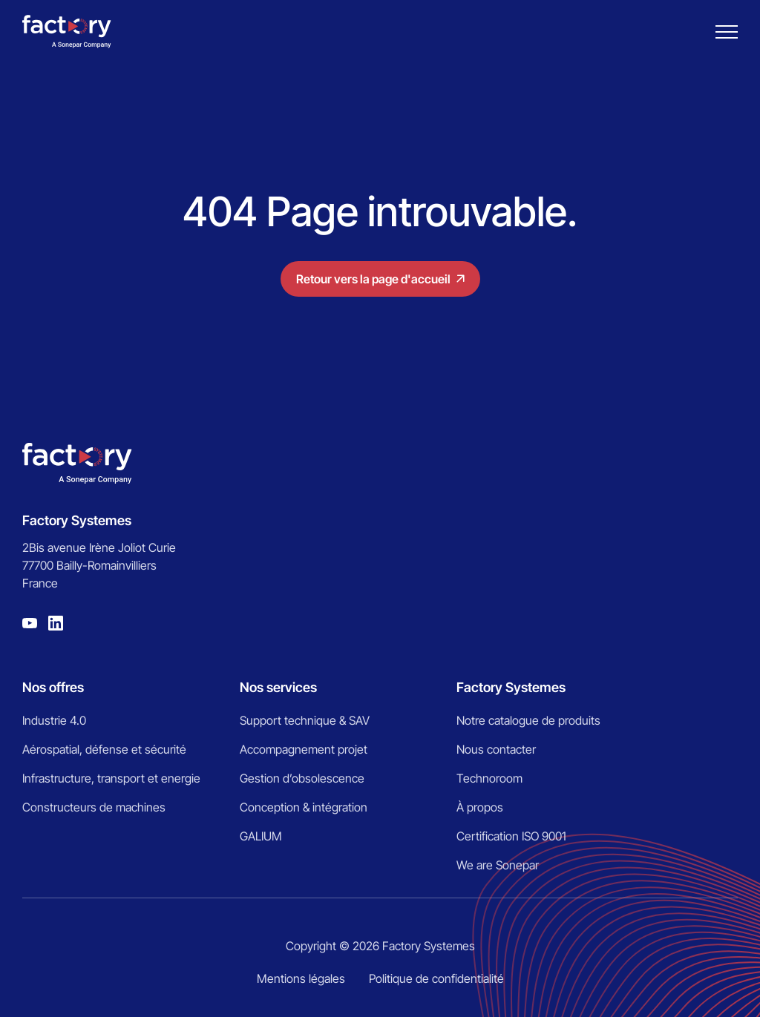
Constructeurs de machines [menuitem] (94, 807)
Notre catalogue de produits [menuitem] (528, 720)
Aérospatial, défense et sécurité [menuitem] (104, 749)
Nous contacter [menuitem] (496, 749)
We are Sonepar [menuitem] (497, 865)
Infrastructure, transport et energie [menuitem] (111, 778)
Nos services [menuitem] (278, 687)
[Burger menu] (726, 32)
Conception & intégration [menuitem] (303, 807)
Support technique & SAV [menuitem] (305, 720)
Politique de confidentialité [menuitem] (436, 978)
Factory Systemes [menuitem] (511, 687)
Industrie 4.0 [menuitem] (54, 720)
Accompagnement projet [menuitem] (303, 749)
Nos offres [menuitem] (53, 687)
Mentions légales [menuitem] (301, 978)
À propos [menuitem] (479, 807)
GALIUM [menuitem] (261, 836)
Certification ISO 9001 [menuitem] (511, 836)
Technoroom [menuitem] (489, 778)
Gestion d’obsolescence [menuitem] (302, 778)
